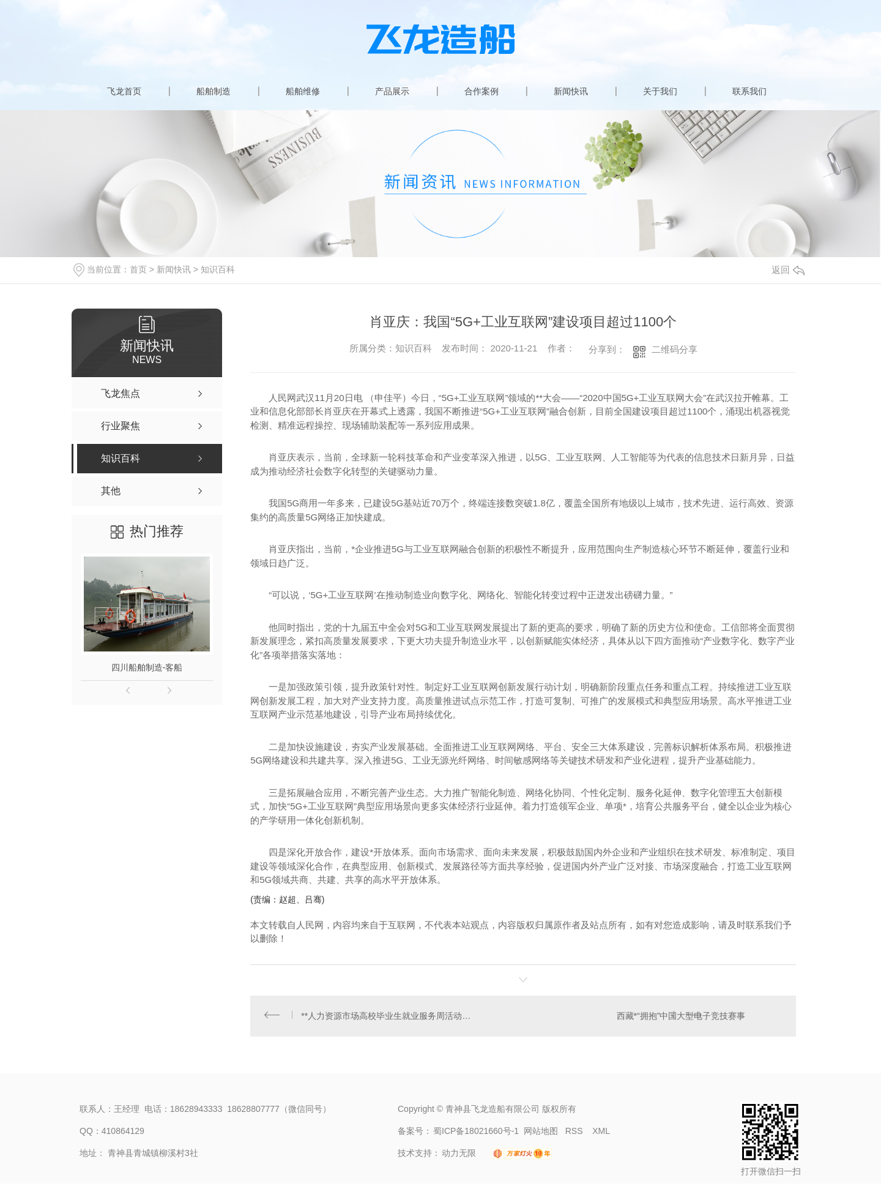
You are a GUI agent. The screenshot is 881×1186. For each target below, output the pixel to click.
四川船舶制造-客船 (147, 667)
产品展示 (392, 91)
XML (601, 1133)
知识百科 (218, 269)
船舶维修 (303, 91)
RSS (575, 1133)
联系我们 (749, 91)
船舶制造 (213, 91)
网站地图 (541, 1133)
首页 (138, 269)
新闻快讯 (571, 91)
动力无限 (459, 1155)
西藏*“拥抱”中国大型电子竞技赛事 (680, 1017)
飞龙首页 (124, 91)
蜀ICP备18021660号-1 (476, 1133)
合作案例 (481, 91)
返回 (788, 270)
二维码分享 (674, 349)
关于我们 (660, 91)
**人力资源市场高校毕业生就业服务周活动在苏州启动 (387, 1017)
